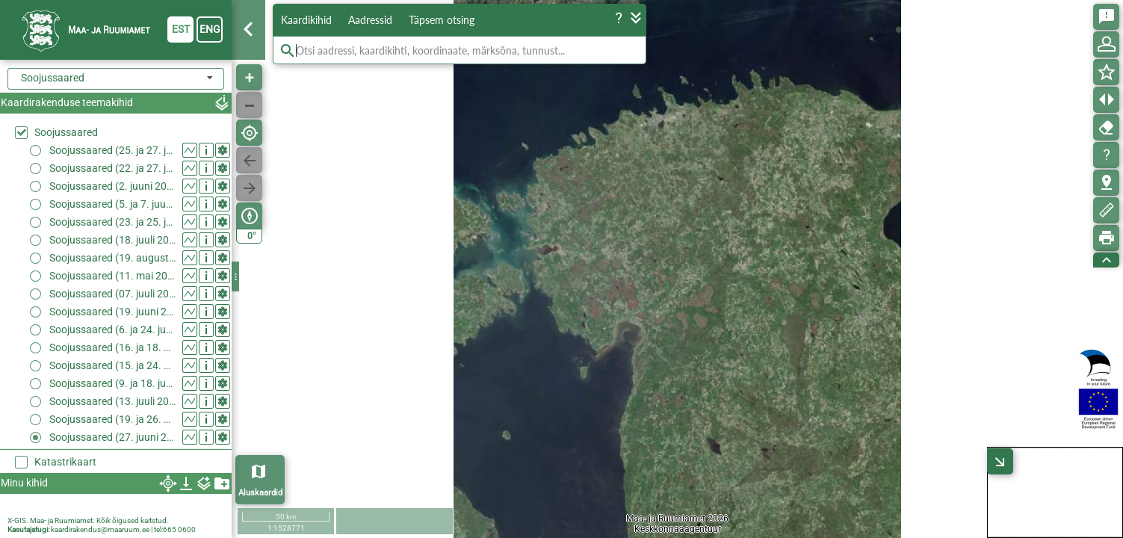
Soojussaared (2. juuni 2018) (112, 186)
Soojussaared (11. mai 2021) (112, 276)
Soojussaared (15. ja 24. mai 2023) (112, 365)
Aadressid (370, 19)
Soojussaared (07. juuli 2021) (112, 294)
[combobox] (115, 79)
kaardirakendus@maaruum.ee (100, 529)
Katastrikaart (65, 462)
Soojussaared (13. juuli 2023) (112, 401)
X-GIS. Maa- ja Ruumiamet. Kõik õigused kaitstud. (88, 520)
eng (209, 29)
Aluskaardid (260, 493)
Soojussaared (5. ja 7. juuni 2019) (112, 204)
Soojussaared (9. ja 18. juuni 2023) (112, 383)
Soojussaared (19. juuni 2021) (112, 312)
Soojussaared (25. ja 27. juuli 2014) (112, 150)
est (181, 29)
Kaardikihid (306, 19)
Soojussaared (66, 132)
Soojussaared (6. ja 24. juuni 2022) (112, 330)
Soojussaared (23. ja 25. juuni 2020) (112, 222)
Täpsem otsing (441, 19)
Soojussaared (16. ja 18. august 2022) (112, 347)
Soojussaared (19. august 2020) (112, 258)
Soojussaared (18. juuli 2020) (112, 240)
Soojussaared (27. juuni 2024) (112, 437)
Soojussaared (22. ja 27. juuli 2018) (112, 168)
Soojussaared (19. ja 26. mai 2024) (112, 419)
